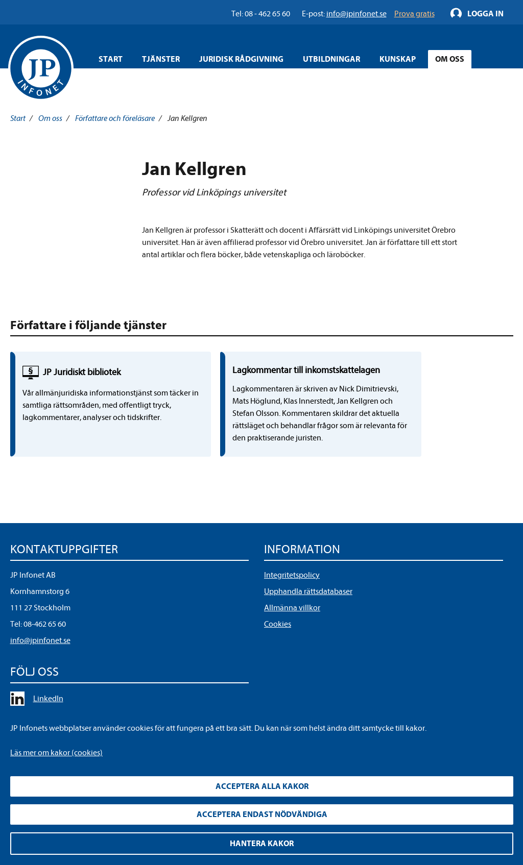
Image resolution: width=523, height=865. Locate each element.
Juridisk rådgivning (241, 59)
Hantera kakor (262, 843)
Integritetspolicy (292, 611)
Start (111, 59)
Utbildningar (331, 59)
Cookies (277, 660)
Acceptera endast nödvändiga (262, 814)
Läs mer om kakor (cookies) (56, 752)
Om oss (449, 59)
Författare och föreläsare (115, 118)
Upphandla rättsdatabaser (308, 628)
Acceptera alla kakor (262, 786)
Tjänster (161, 59)
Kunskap (397, 59)
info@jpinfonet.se (40, 677)
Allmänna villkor (292, 644)
